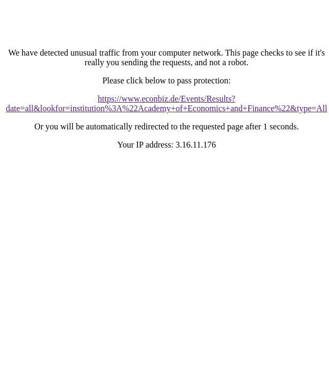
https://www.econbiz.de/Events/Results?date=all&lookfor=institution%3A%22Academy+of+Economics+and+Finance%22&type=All (166, 103)
